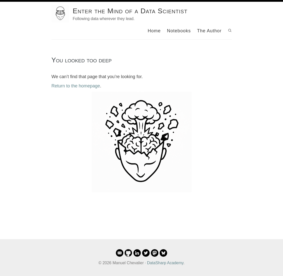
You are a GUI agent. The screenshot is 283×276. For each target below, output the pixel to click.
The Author (209, 30)
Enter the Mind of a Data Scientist (130, 11)
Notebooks (179, 30)
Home (154, 30)
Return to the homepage (76, 85)
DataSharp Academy (165, 263)
